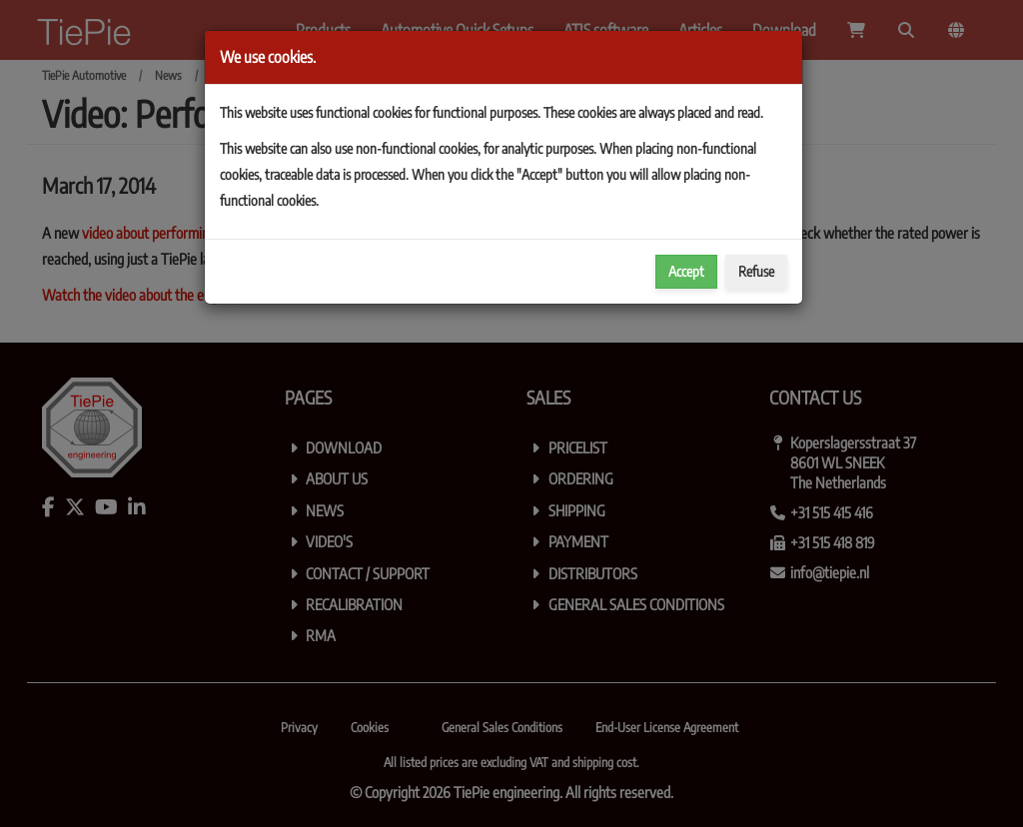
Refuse (756, 271)
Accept (686, 271)
